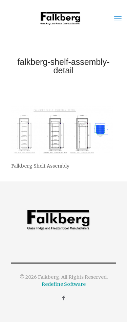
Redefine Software (64, 284)
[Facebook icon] (63, 297)
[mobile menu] (118, 18)
